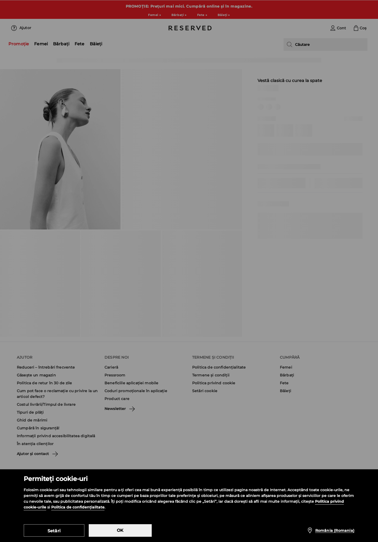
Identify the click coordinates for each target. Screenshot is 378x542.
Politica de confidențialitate (77, 507)
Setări (54, 530)
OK (120, 530)
